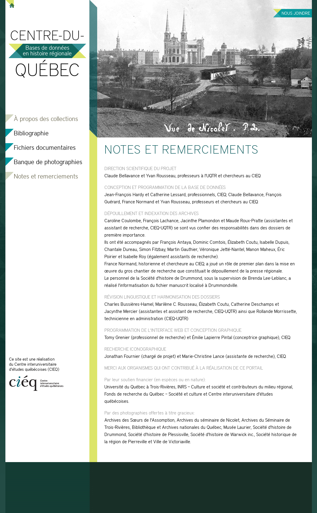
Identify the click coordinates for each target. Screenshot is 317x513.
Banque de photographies (48, 162)
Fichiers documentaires (45, 148)
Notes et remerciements (46, 177)
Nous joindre (296, 13)
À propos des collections (46, 119)
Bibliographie (31, 134)
